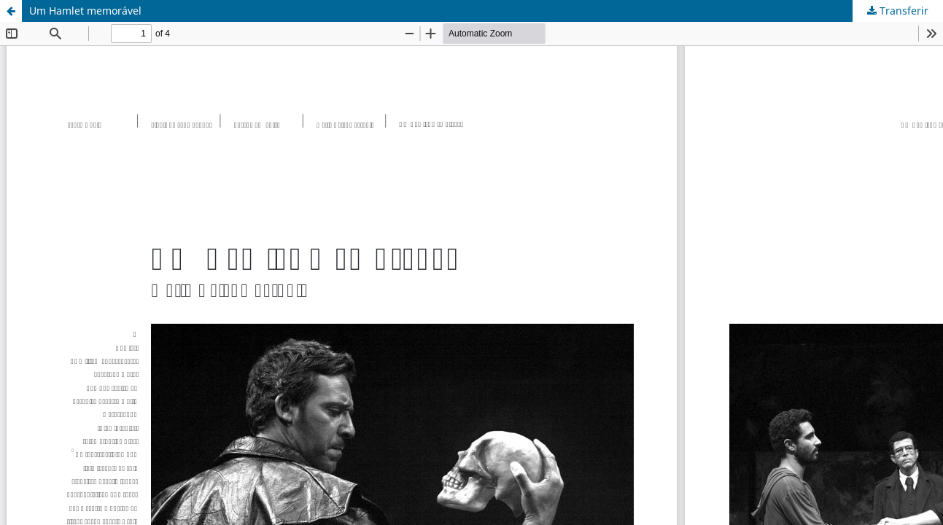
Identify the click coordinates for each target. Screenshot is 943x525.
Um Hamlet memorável (85, 11)
